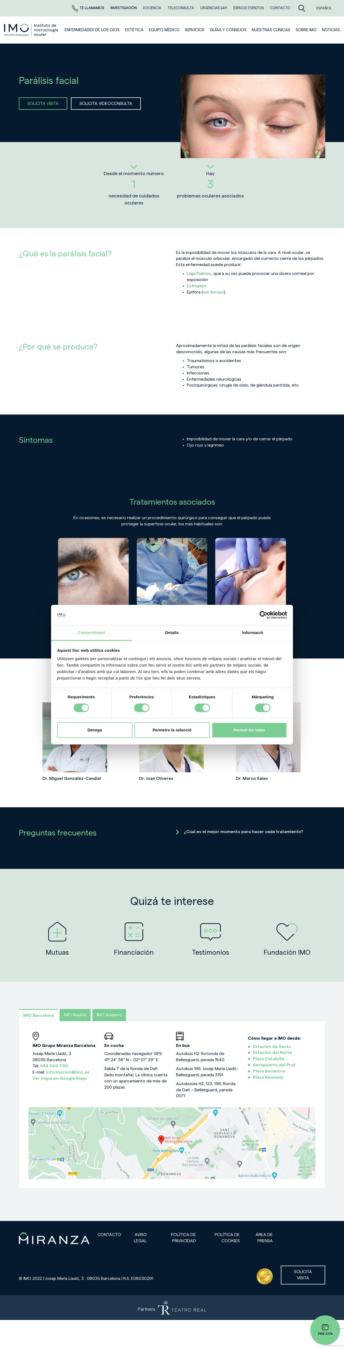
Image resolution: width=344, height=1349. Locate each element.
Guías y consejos (228, 30)
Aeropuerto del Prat (274, 1065)
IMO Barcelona (38, 1015)
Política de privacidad (183, 1238)
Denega (94, 730)
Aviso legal (140, 1238)
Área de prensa (264, 1238)
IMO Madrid (75, 1015)
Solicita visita (303, 1275)
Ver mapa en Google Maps (60, 1078)
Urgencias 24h (214, 8)
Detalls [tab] (172, 633)
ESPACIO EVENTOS (248, 8)
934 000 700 (54, 1066)
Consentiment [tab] (91, 633)
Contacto (109, 1235)
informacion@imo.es (67, 1072)
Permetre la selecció (171, 730)
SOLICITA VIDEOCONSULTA (106, 103)
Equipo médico (164, 30)
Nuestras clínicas (271, 30)
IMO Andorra (109, 1015)
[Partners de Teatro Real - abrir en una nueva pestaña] (172, 1307)
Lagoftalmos (199, 273)
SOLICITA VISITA (43, 103)
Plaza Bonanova (269, 1071)
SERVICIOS (195, 30)
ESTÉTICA (134, 30)
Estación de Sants (272, 1046)
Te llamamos (88, 8)
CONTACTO (280, 8)
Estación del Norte (272, 1052)
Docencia (152, 8)
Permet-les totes (249, 730)
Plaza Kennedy (268, 1077)
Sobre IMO (306, 30)
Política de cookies (227, 1238)
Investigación (124, 8)
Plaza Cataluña (268, 1059)
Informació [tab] (252, 633)
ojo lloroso (213, 292)
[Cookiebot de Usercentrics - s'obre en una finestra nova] (263, 615)
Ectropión (196, 286)
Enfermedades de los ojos (92, 30)
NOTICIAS (331, 30)
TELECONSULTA (181, 8)
